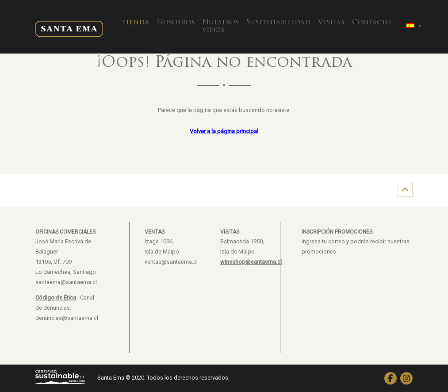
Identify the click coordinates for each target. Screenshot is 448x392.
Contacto (371, 22)
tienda (135, 22)
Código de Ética (55, 297)
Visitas (331, 22)
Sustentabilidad (278, 22)
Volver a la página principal (224, 131)
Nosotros (176, 22)
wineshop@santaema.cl (251, 261)
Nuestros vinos (220, 26)
